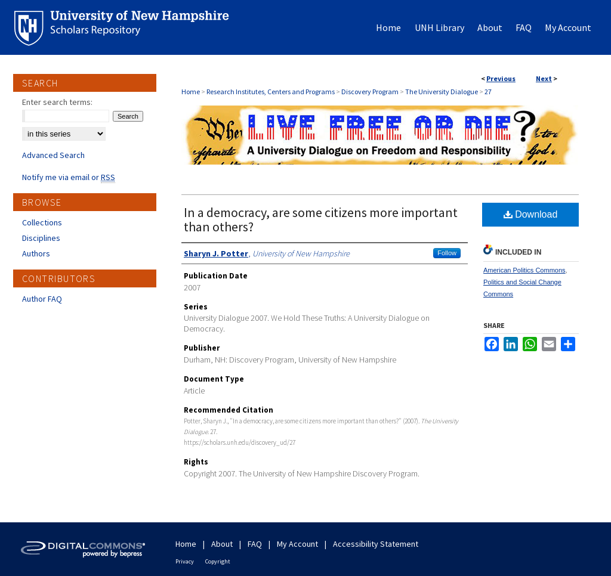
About (222, 543)
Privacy (184, 561)
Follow (446, 252)
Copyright (217, 561)
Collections (42, 222)
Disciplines (41, 238)
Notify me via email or (68, 177)
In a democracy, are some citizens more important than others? (321, 219)
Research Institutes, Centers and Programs (270, 91)
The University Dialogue (441, 91)
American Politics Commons (524, 270)
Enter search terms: (57, 102)
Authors (36, 253)
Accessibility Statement (375, 543)
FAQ (255, 543)
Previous (501, 78)
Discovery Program (370, 91)
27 (488, 91)
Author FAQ (42, 298)
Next (544, 78)
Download (531, 214)
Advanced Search (53, 155)
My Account (297, 543)
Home (190, 91)
